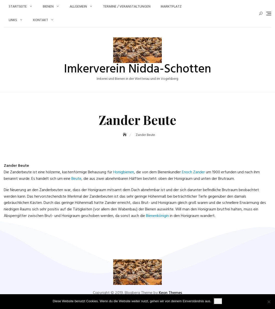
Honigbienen (123, 172)
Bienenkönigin (157, 216)
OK (218, 301)
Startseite (18, 7)
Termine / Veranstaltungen (127, 7)
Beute (76, 179)
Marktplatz (171, 7)
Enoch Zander (193, 172)
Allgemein (78, 7)
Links (13, 20)
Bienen (48, 7)
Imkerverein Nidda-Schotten (137, 69)
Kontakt (40, 20)
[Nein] (268, 301)
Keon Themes (170, 293)
